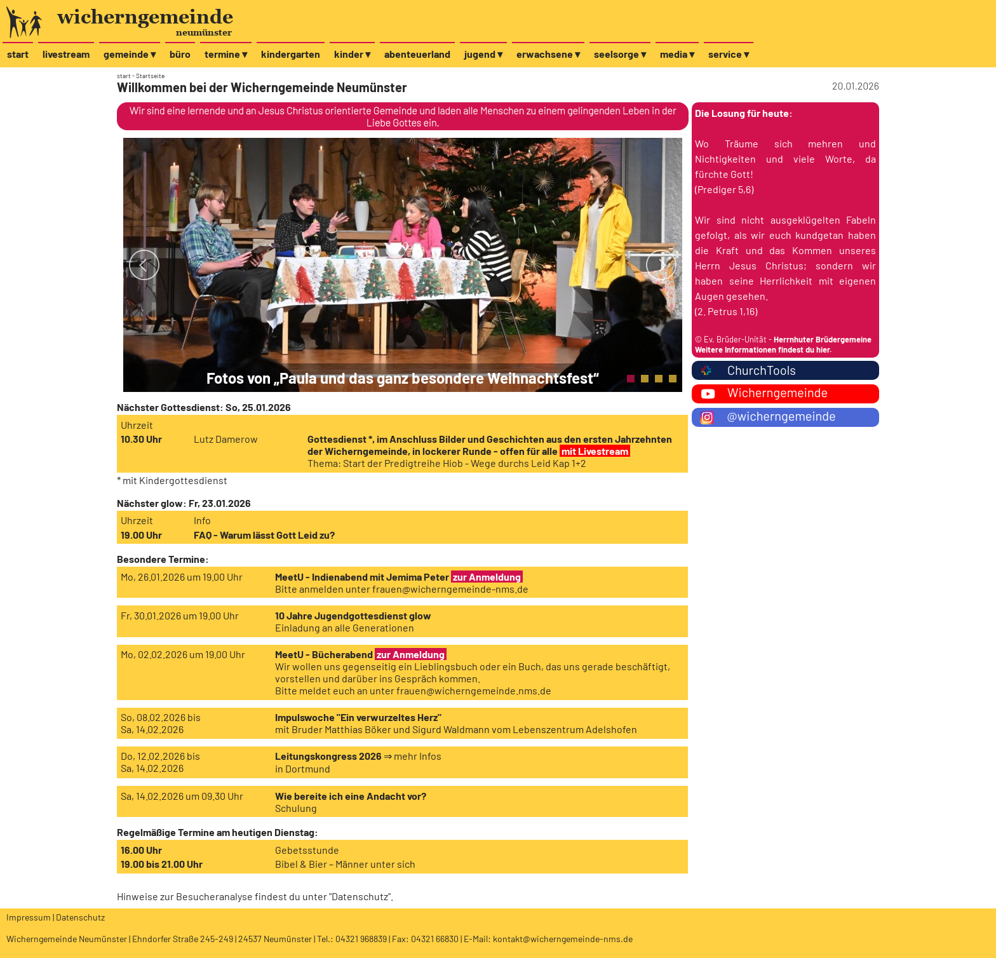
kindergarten (290, 54)
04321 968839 (361, 938)
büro (180, 54)
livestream (66, 54)
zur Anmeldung (487, 576)
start (18, 54)
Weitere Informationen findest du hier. (763, 349)
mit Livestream (595, 451)
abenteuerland (417, 54)
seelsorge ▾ (620, 54)
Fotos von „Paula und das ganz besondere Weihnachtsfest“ (402, 377)
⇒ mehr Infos (412, 756)
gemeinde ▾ (130, 54)
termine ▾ (226, 54)
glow (172, 503)
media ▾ (677, 54)
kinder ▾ (352, 54)
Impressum (28, 917)
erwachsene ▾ (548, 54)
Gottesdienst (190, 407)
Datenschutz (360, 896)
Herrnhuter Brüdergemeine (823, 339)
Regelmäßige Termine (166, 832)
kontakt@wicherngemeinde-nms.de (563, 938)
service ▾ (728, 54)
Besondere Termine (161, 559)
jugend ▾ (483, 54)
